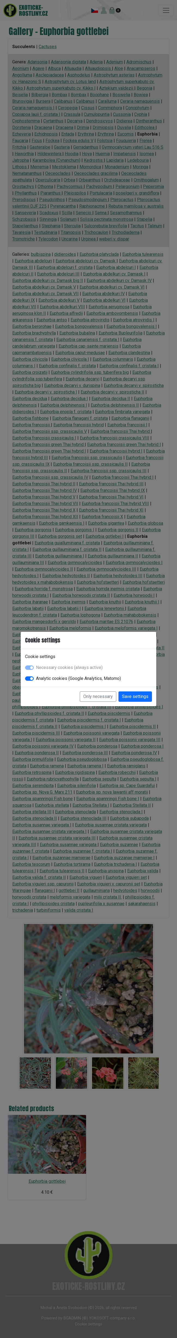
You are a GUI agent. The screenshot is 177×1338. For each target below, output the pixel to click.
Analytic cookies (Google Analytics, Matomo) (78, 678)
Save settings (135, 696)
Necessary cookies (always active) (69, 667)
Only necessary (98, 696)
